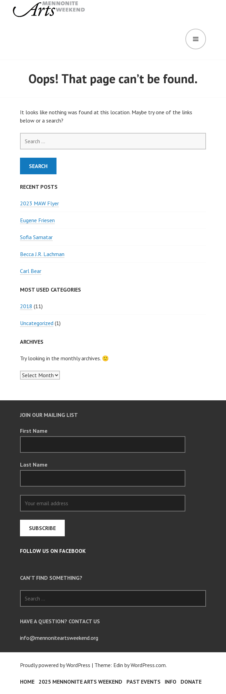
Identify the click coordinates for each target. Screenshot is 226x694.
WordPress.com (148, 665)
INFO (170, 681)
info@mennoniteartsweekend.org (59, 637)
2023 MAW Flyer (39, 203)
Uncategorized (36, 323)
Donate (191, 681)
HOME (27, 681)
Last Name (34, 464)
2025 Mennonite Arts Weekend (80, 681)
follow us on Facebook (53, 550)
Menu (195, 39)
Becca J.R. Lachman (42, 254)
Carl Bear (30, 270)
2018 (26, 306)
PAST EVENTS (143, 681)
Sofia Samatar (36, 237)
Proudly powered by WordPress (55, 665)
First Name (34, 430)
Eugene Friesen (37, 220)
